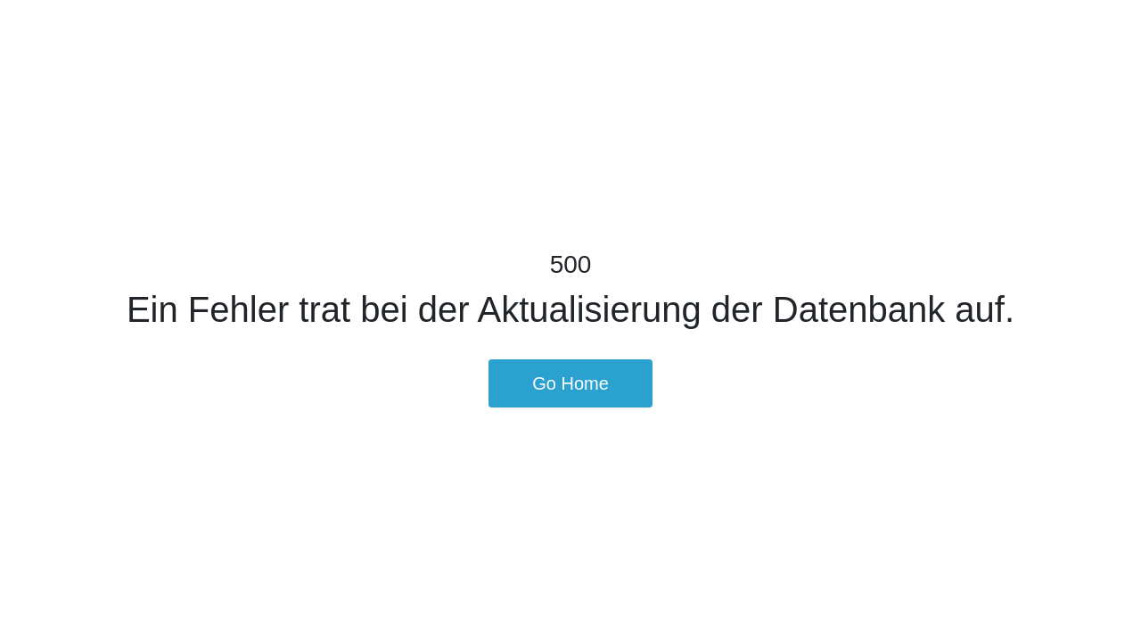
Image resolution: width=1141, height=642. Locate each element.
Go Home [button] (570, 383)
